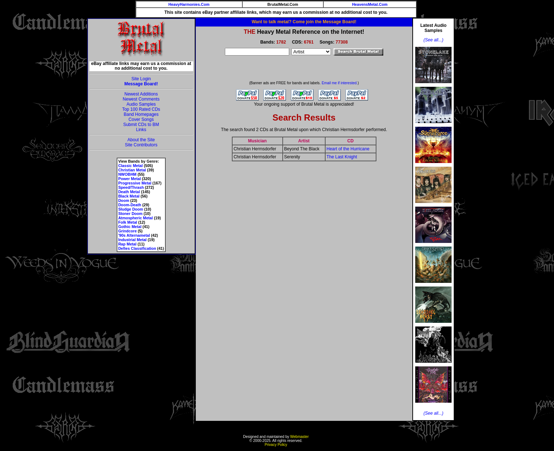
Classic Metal (130, 165)
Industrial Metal (132, 239)
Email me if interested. (339, 83)
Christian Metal (132, 170)
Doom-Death (129, 205)
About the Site (141, 139)
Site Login (141, 78)
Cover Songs (141, 119)
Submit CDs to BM (141, 124)
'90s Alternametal (134, 235)
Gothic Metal (129, 226)
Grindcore (127, 231)
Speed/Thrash (130, 187)
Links (141, 129)
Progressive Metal (134, 183)
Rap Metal (127, 244)
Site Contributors (141, 144)
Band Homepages (141, 114)
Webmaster (299, 437)
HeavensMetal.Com (370, 4)
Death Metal (129, 192)
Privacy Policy (275, 445)
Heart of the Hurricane (348, 148)
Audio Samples (141, 104)
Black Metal (128, 196)
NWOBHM (127, 174)
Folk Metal (127, 222)
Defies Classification (137, 248)
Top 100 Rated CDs (141, 109)
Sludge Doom (130, 209)
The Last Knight (342, 156)
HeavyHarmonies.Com (189, 4)
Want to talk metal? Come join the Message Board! (304, 21)
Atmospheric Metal (135, 218)
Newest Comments (141, 99)
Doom (123, 200)
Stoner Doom (130, 213)
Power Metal (129, 178)
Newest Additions (141, 94)
